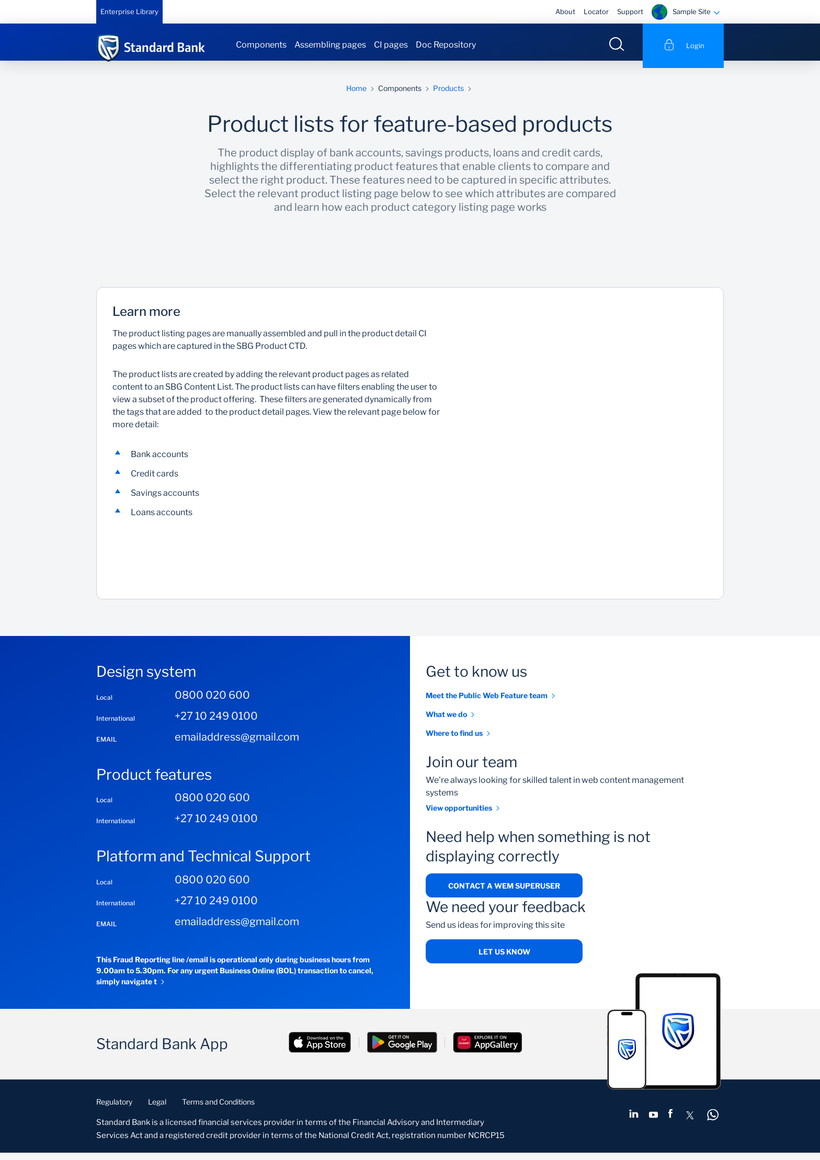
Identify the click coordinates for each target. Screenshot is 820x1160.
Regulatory (114, 1109)
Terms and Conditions (218, 1109)
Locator (596, 11)
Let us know (504, 959)
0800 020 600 (212, 702)
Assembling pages (330, 45)
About (565, 11)
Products (448, 95)
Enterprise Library (129, 11)
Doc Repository (446, 45)
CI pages (391, 45)
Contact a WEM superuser (504, 893)
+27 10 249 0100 (216, 723)
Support (630, 11)
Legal (157, 1109)
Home (356, 95)
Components (261, 45)
